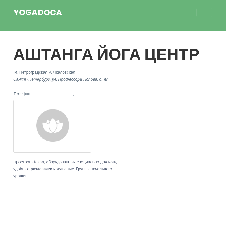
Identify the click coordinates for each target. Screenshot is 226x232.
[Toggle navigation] (204, 12)
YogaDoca (38, 12)
